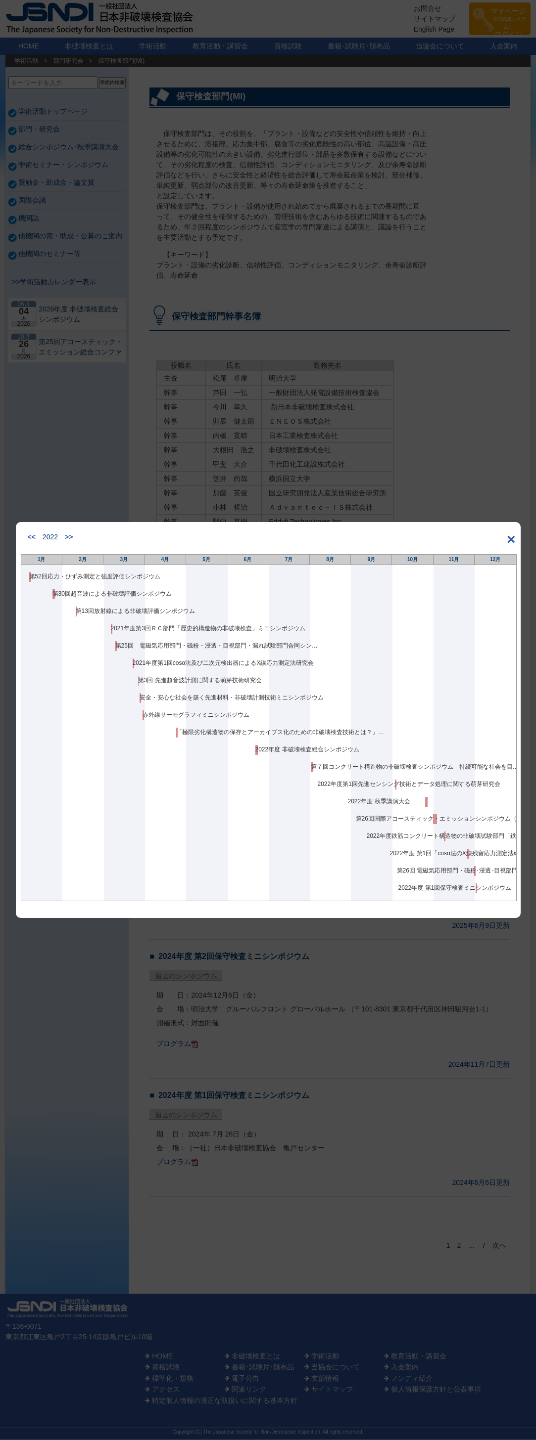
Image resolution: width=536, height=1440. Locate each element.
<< (32, 537)
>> (69, 537)
